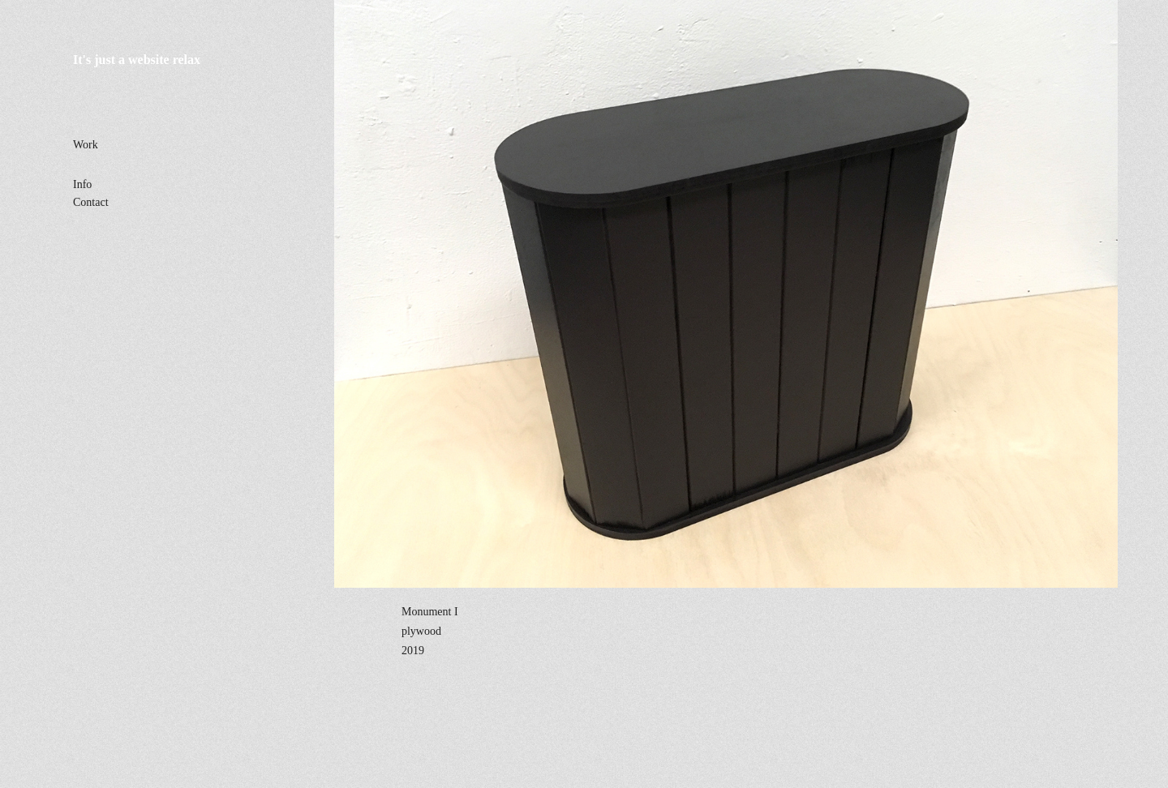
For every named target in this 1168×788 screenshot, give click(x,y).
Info (82, 184)
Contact (91, 202)
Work (85, 145)
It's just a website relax (136, 59)
